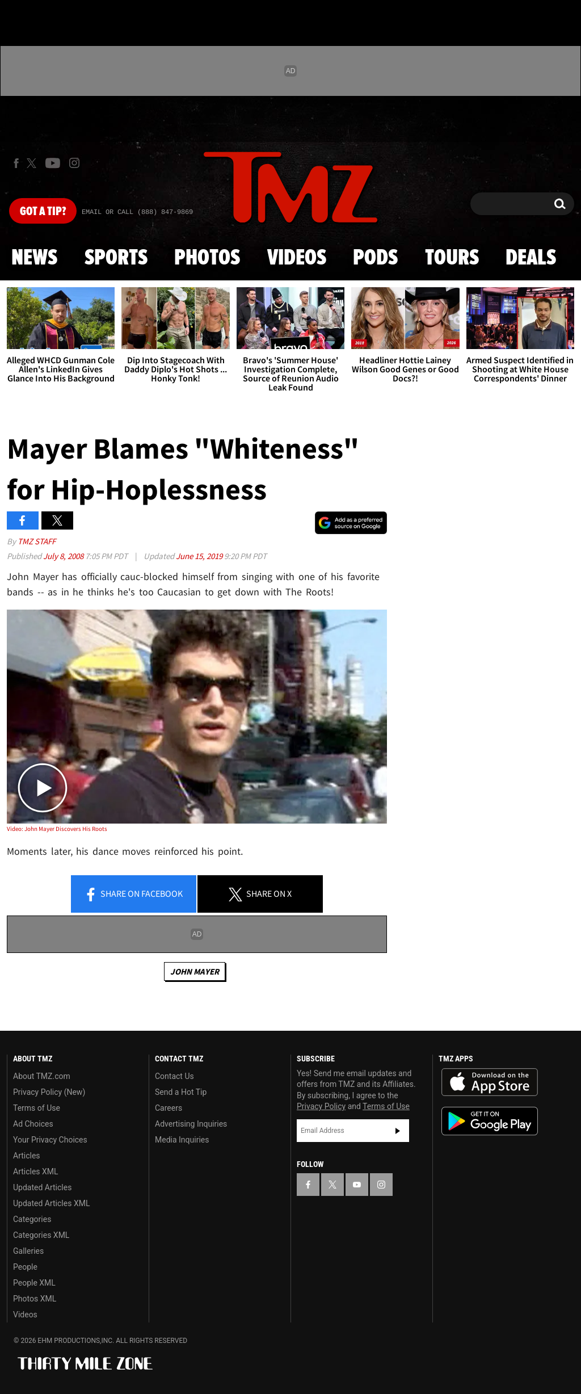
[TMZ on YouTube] (357, 1184)
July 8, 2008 (64, 556)
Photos (207, 258)
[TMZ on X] (33, 163)
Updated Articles (42, 1187)
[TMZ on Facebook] (16, 163)
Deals (531, 258)
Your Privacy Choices (50, 1139)
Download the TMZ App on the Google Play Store (489, 1121)
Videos (296, 258)
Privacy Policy (321, 1106)
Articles (26, 1155)
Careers (168, 1107)
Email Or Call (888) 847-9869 (137, 212)
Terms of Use (36, 1107)
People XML (34, 1282)
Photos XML (34, 1298)
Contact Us (174, 1076)
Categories (32, 1219)
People (25, 1266)
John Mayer (194, 971)
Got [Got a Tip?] (43, 211)
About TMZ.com (41, 1076)
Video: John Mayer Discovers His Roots (57, 829)
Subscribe (397, 1130)
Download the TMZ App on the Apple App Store (489, 1082)
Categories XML (41, 1235)
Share (133, 894)
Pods (375, 258)
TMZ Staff (37, 541)
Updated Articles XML (51, 1203)
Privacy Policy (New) (49, 1092)
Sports (116, 258)
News (34, 258)
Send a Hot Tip (181, 1092)
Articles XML (35, 1171)
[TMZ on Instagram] (74, 163)
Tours (452, 258)
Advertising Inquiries (191, 1123)
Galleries (28, 1251)
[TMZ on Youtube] (53, 163)
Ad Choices (33, 1123)
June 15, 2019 (200, 556)
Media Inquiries (182, 1139)
